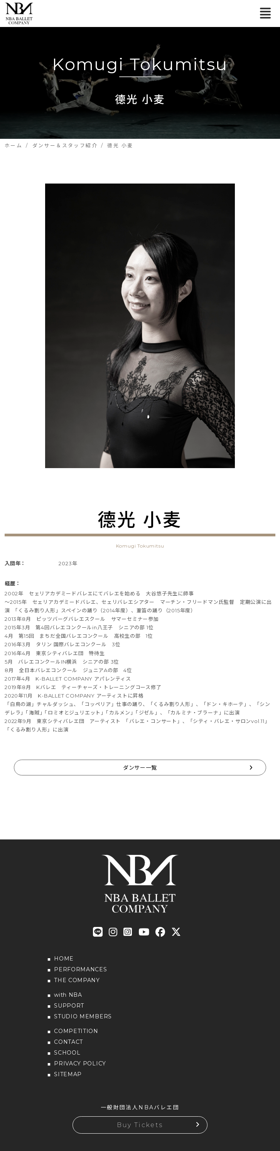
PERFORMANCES (80, 969)
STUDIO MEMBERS (83, 1016)
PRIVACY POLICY (80, 1063)
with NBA (68, 994)
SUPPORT (69, 1005)
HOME (64, 958)
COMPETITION (76, 1031)
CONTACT (68, 1041)
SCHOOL (67, 1052)
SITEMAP (68, 1074)
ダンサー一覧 (140, 767)
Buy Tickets (140, 1125)
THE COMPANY (77, 980)
